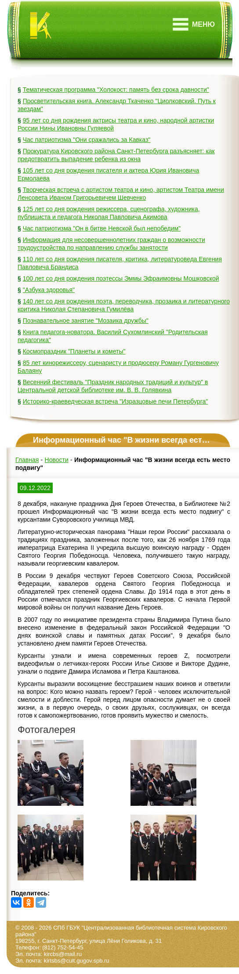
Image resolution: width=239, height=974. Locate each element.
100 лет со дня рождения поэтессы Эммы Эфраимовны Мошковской (121, 278)
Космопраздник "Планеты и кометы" (74, 351)
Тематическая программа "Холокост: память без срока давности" (116, 89)
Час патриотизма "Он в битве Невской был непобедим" (102, 228)
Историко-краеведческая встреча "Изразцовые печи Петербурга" (115, 401)
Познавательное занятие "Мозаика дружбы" (85, 320)
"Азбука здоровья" (49, 289)
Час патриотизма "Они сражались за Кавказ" (87, 139)
